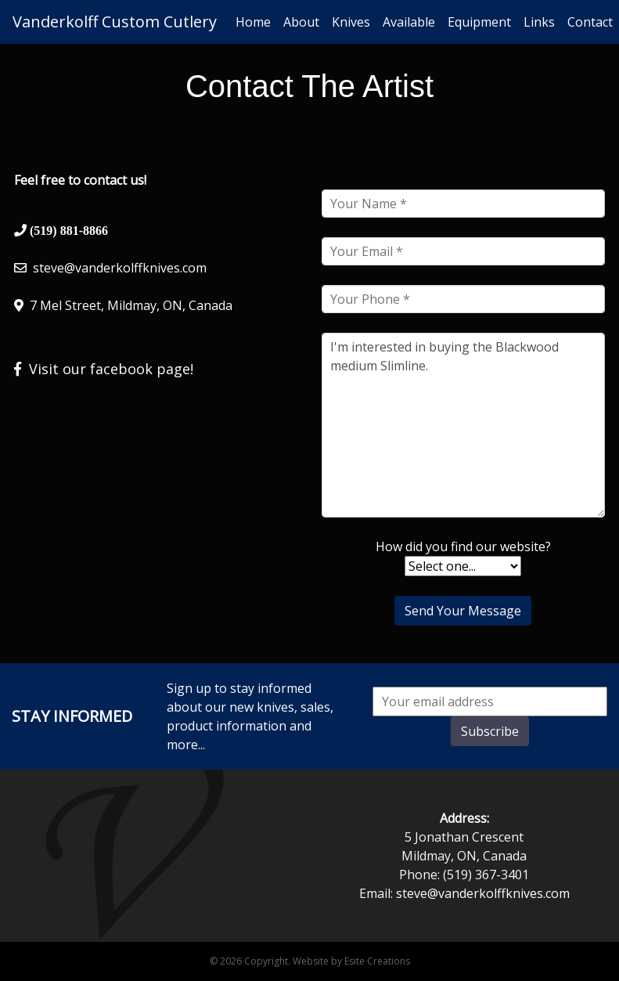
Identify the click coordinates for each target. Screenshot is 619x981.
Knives (351, 22)
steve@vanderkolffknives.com (120, 267)
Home (253, 22)
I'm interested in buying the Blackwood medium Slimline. (464, 425)
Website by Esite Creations (351, 961)
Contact (590, 22)
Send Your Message (463, 610)
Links (539, 22)
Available (409, 22)
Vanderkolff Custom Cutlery (115, 21)
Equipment (479, 22)
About (301, 22)
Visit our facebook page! (103, 368)
